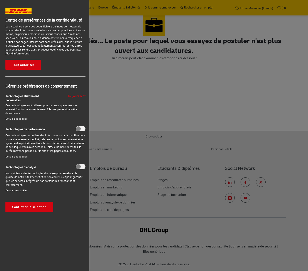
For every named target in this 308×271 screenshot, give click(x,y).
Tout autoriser (23, 65)
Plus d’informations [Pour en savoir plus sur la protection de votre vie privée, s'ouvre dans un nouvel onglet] (17, 53)
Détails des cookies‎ (16, 118)
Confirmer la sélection (29, 207)
